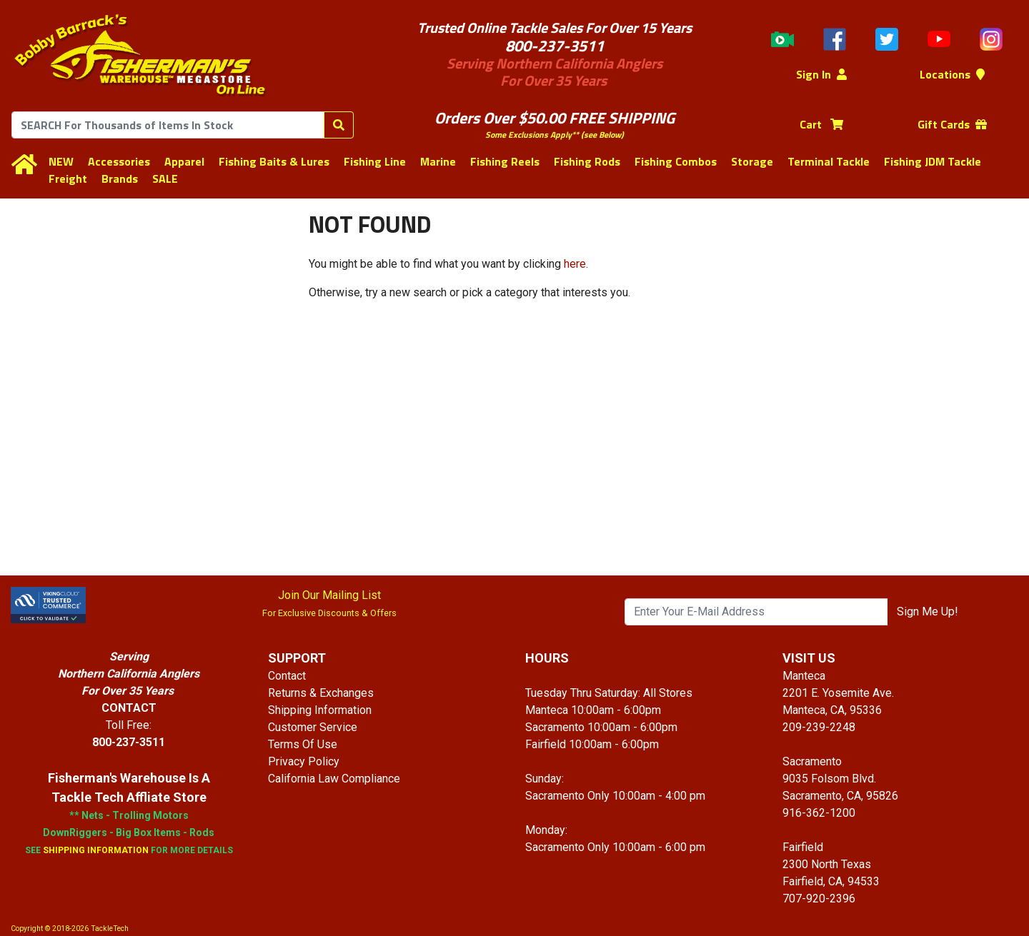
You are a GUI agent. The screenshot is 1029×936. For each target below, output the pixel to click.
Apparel (184, 161)
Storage (752, 161)
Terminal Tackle (828, 161)
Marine (438, 161)
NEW (61, 161)
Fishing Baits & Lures (274, 161)
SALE (165, 178)
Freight (68, 178)
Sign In (821, 74)
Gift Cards (952, 124)
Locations (952, 74)
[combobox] (167, 125)
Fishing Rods (587, 161)
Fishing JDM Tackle (932, 161)
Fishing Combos (676, 161)
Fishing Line (375, 161)
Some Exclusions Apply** (532, 134)
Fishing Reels (505, 161)
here (575, 264)
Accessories (119, 161)
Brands (119, 178)
